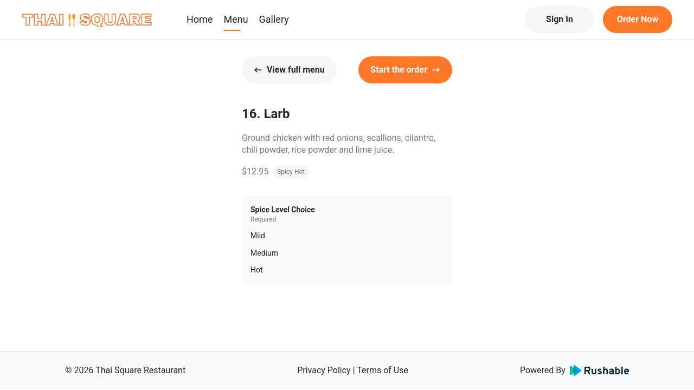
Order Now (637, 19)
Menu (235, 19)
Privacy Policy (324, 370)
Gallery (274, 19)
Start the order (405, 69)
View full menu (289, 69)
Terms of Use (382, 370)
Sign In (559, 19)
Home (200, 19)
